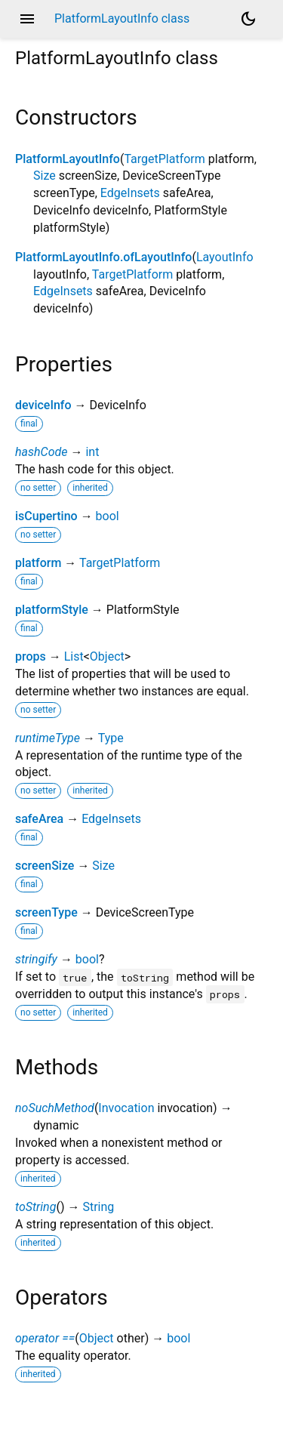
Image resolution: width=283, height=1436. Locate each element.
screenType (46, 912)
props (30, 656)
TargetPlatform (164, 159)
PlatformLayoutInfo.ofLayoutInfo (103, 257)
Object (107, 656)
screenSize (44, 865)
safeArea (39, 819)
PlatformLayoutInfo (67, 159)
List (74, 656)
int (92, 452)
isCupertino (46, 516)
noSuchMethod (54, 1108)
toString (35, 1207)
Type (111, 738)
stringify (36, 959)
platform (38, 563)
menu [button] (27, 19)
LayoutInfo (225, 257)
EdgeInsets (130, 193)
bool (107, 516)
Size (44, 175)
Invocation (126, 1108)
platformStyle (51, 609)
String (98, 1207)
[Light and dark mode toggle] (248, 19)
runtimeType (47, 738)
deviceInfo (43, 405)
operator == (45, 1338)
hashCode (41, 452)
